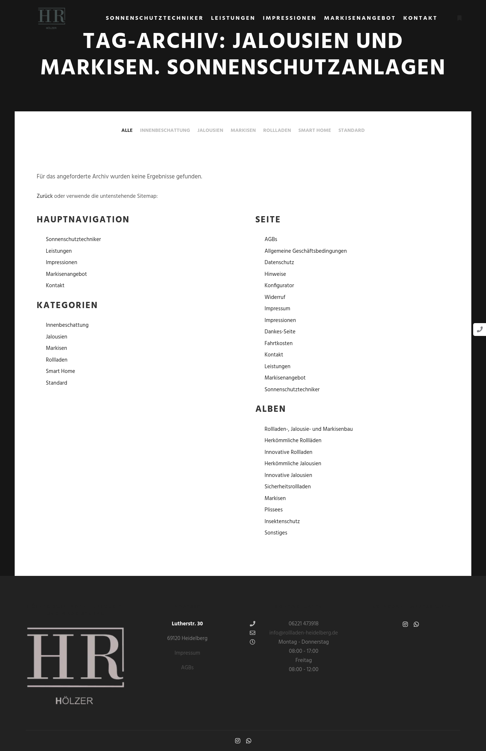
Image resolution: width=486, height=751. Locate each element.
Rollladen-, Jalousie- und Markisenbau (308, 429)
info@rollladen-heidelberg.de (294, 633)
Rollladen (277, 130)
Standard (352, 130)
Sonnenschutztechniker (73, 239)
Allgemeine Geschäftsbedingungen (305, 251)
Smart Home (315, 130)
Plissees (273, 510)
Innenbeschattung (165, 130)
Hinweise (275, 274)
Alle (127, 130)
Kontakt (55, 285)
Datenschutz (279, 262)
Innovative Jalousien (288, 475)
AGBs (270, 239)
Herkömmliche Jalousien (292, 463)
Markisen (243, 130)
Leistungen (59, 251)
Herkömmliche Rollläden (292, 440)
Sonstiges (275, 533)
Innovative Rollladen (288, 452)
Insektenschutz (282, 521)
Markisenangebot (66, 274)
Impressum (277, 308)
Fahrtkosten (278, 343)
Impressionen (61, 262)
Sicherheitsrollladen (287, 486)
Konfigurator (279, 285)
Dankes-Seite (279, 332)
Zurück (45, 196)
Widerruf (274, 297)
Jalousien (210, 130)
